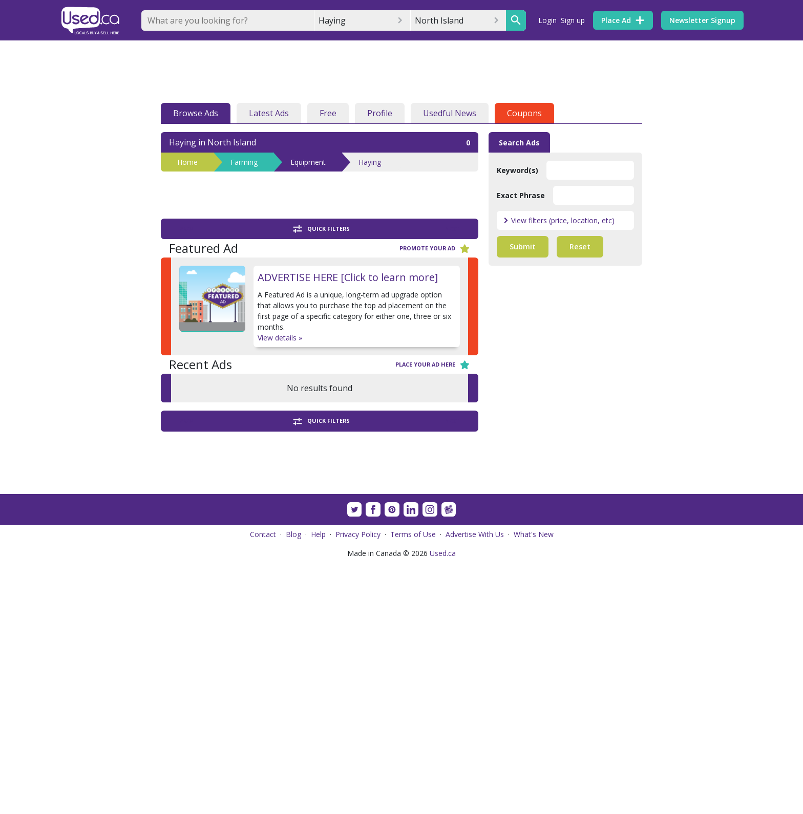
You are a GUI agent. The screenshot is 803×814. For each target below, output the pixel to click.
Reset (579, 246)
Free (328, 113)
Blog (293, 785)
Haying (369, 162)
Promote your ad (434, 248)
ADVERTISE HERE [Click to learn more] (348, 277)
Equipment (308, 162)
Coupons (524, 113)
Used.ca (443, 804)
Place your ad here (432, 364)
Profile (379, 113)
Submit (523, 246)
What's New (534, 785)
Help (318, 785)
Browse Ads (195, 113)
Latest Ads (269, 113)
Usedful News (449, 113)
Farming (244, 162)
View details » (280, 337)
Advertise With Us (475, 785)
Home (187, 162)
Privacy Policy (358, 785)
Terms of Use (413, 785)
